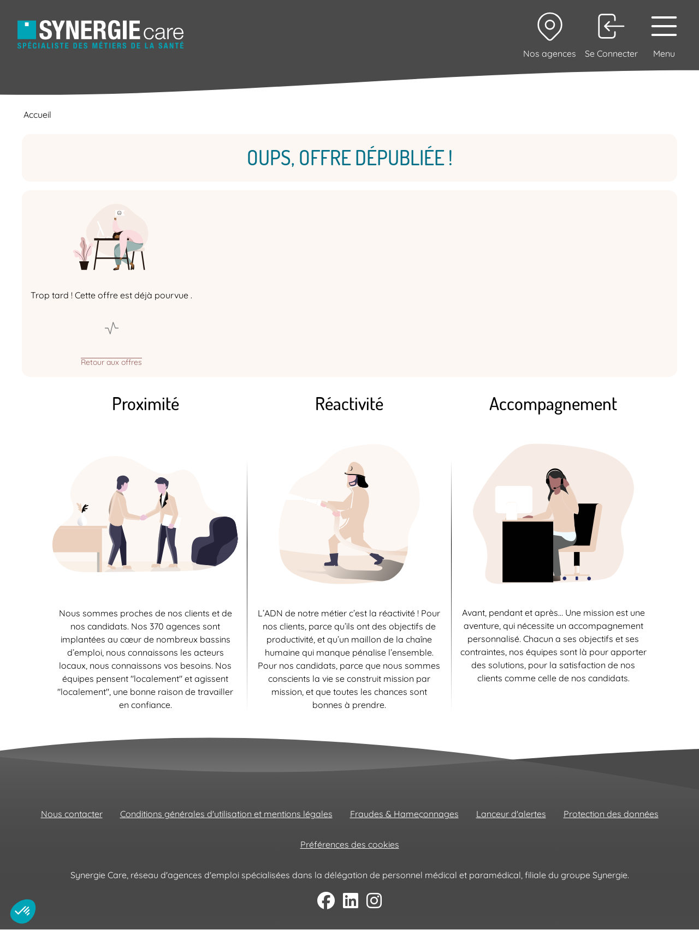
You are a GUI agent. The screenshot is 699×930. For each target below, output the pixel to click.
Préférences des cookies (349, 844)
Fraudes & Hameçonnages (404, 813)
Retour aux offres (111, 361)
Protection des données (611, 813)
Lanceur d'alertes (511, 813)
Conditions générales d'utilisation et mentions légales (226, 813)
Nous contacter (72, 813)
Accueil (37, 114)
